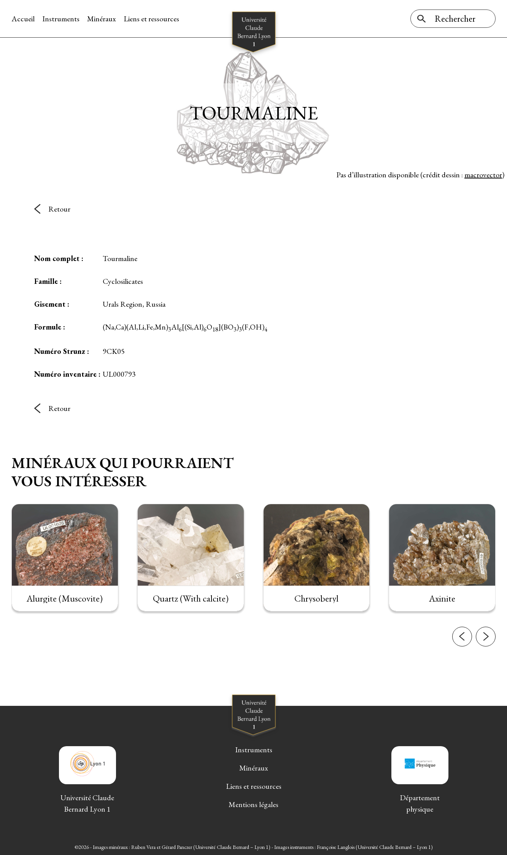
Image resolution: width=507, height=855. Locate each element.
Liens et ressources (151, 19)
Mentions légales (253, 804)
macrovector (483, 175)
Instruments (60, 19)
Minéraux (101, 19)
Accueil (23, 19)
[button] (462, 654)
